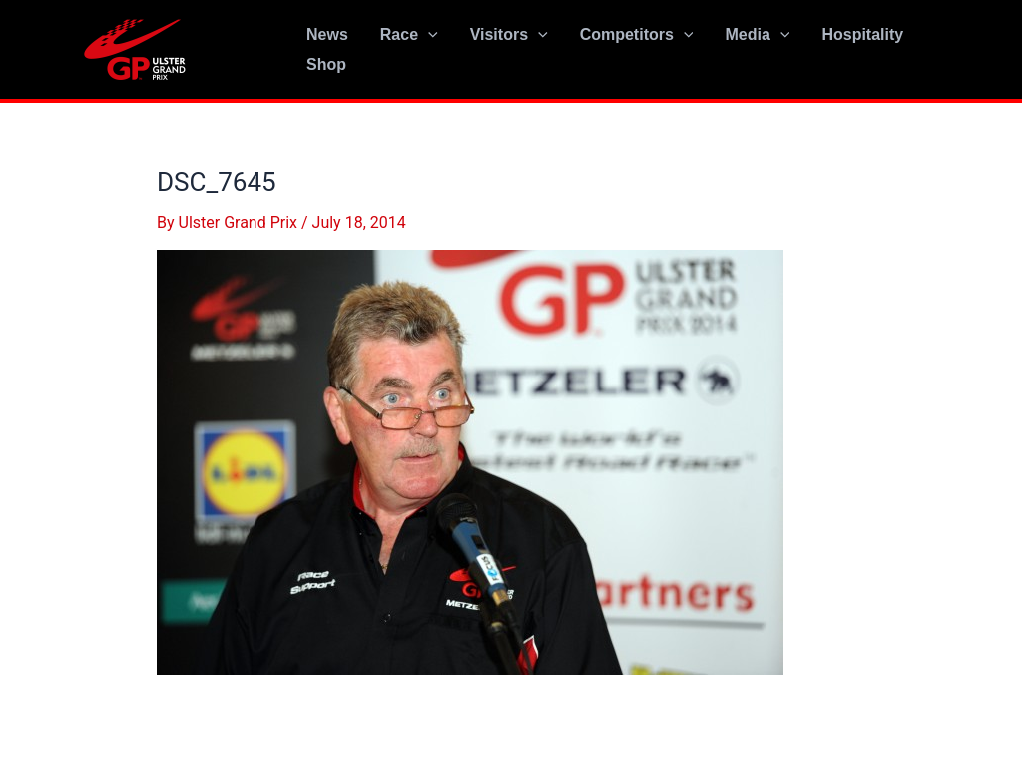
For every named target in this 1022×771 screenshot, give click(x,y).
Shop (326, 64)
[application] (428, 35)
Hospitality (862, 34)
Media (757, 35)
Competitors (637, 35)
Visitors (509, 35)
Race (409, 35)
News (327, 34)
